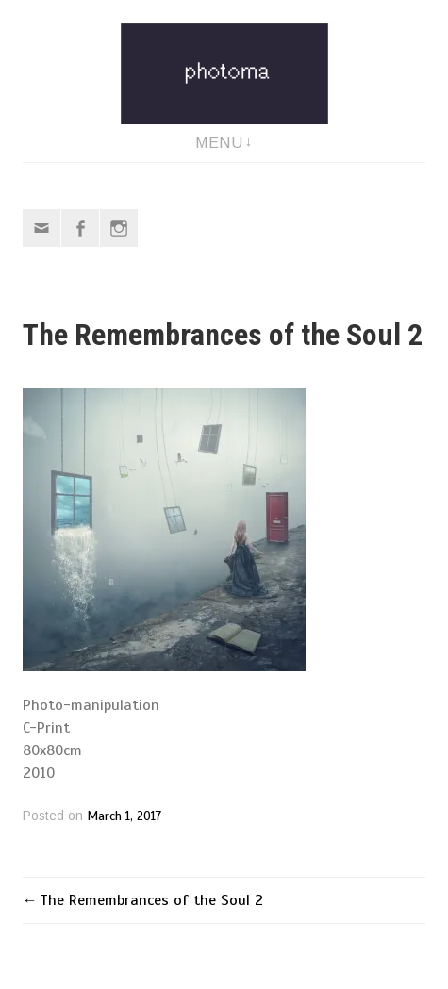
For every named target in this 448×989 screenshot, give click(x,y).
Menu (218, 143)
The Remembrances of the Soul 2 (151, 900)
